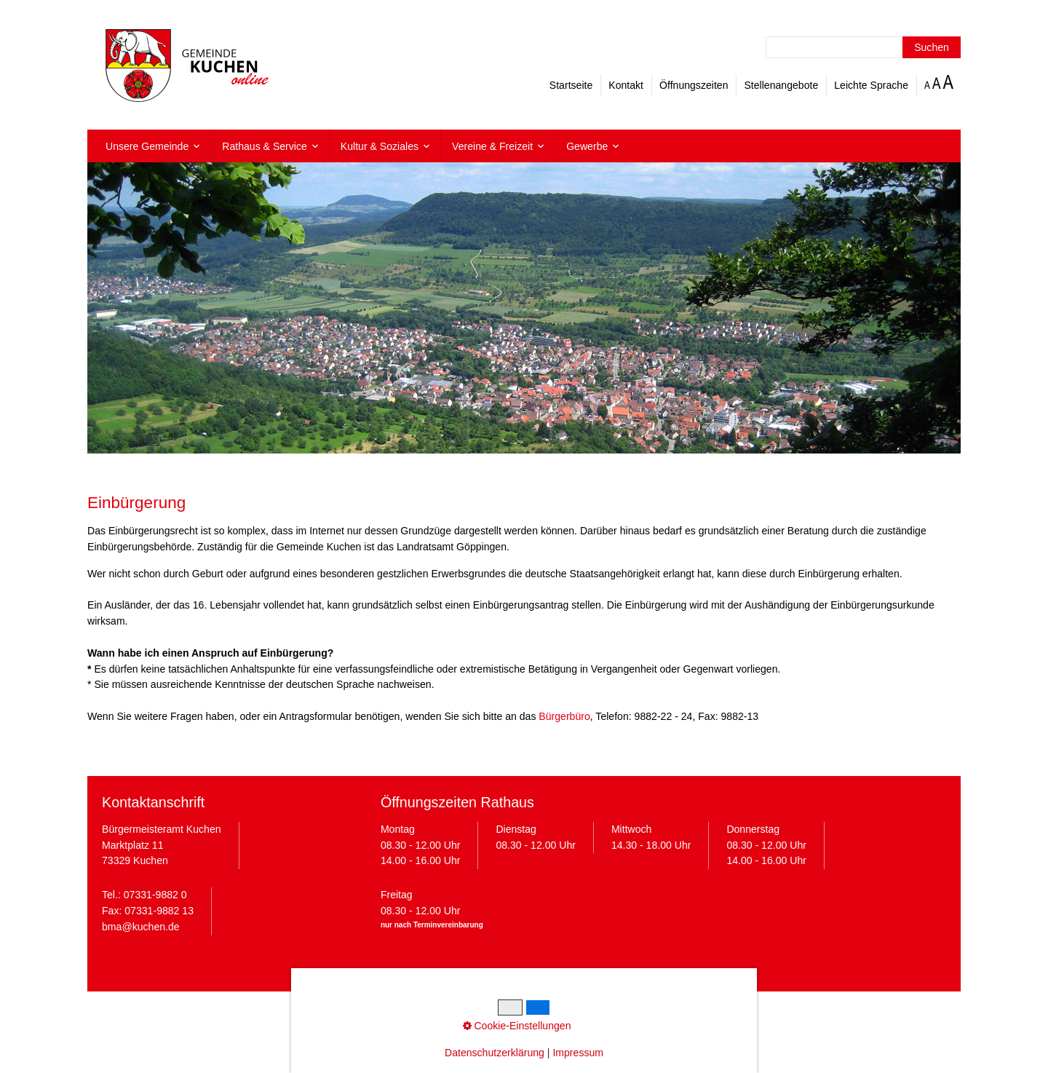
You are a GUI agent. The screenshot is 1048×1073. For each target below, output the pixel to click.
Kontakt (625, 85)
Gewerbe (587, 146)
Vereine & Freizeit (492, 146)
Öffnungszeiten (693, 85)
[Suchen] (931, 47)
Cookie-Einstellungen (548, 1013)
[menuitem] (152, 146)
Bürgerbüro (564, 716)
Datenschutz (462, 1013)
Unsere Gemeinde (147, 146)
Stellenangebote (781, 85)
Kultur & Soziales (379, 146)
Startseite (570, 85)
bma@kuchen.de (141, 927)
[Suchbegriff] (863, 47)
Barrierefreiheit (639, 1013)
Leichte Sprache (871, 85)
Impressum (401, 1013)
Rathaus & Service (264, 146)
